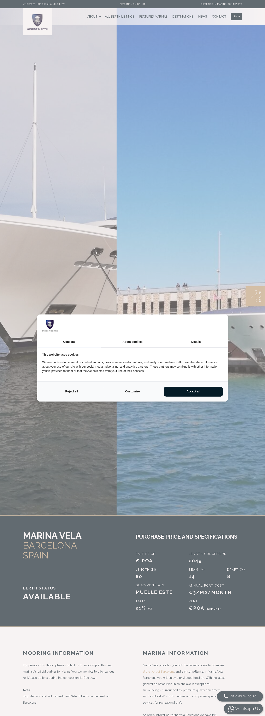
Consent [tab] (69, 341)
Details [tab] (196, 341)
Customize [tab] (132, 391)
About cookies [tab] (132, 341)
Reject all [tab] (71, 391)
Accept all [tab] (193, 391)
